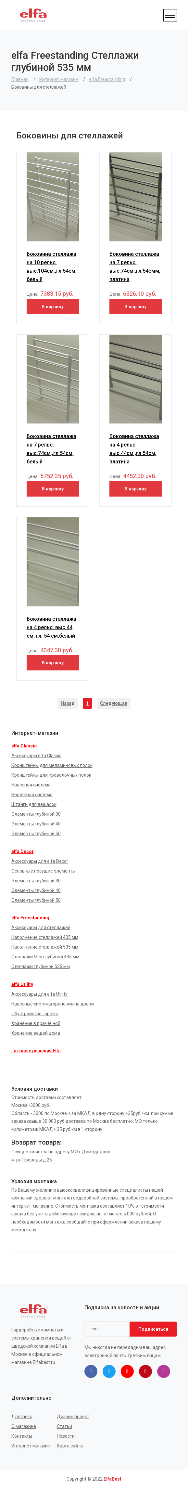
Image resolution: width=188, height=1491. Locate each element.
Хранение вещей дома (35, 1033)
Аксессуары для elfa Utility (39, 994)
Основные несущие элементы (43, 871)
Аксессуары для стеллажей (40, 927)
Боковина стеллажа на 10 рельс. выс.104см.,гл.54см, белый (52, 266)
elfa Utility (22, 984)
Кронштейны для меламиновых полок (52, 765)
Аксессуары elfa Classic (36, 755)
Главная (20, 79)
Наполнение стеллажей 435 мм (44, 937)
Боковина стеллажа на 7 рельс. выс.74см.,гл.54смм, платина (134, 266)
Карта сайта (70, 1445)
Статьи (64, 1426)
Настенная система (32, 794)
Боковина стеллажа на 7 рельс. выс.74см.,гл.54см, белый (51, 449)
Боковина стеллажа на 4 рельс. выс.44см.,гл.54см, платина (134, 449)
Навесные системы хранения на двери (52, 1003)
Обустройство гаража (34, 1013)
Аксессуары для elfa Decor (39, 861)
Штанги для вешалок (33, 804)
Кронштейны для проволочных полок (51, 775)
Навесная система (31, 784)
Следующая (113, 703)
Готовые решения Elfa (36, 1050)
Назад (68, 703)
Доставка (21, 1416)
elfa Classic (24, 745)
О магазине (23, 1426)
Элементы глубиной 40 (36, 823)
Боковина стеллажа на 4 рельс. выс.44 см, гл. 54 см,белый (51, 627)
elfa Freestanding (107, 79)
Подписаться (153, 1328)
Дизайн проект (73, 1416)
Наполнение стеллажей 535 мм (44, 947)
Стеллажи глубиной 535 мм (40, 966)
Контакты (21, 1436)
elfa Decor (22, 851)
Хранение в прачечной (35, 1023)
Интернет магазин (58, 79)
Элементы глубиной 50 (36, 833)
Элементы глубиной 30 (36, 814)
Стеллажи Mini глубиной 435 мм (45, 956)
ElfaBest (112, 1479)
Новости (66, 1436)
